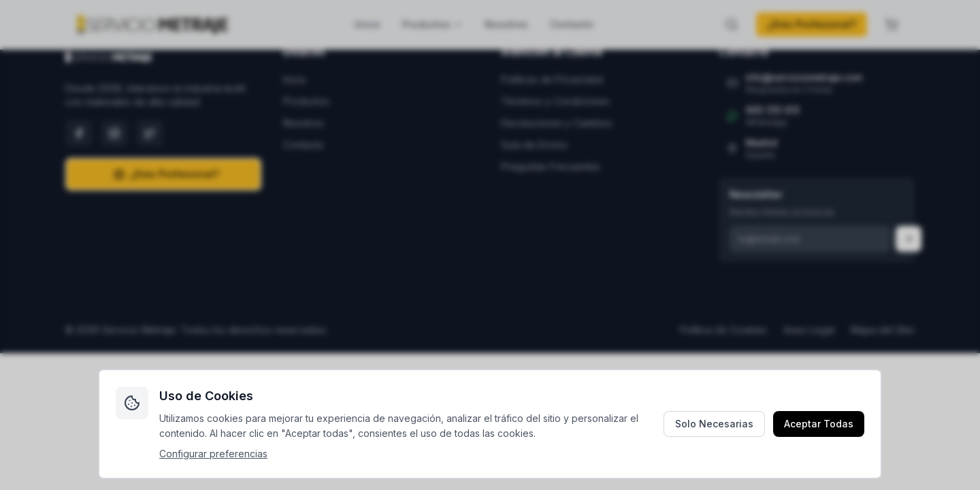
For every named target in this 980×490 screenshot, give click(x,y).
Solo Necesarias (714, 423)
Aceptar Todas (818, 423)
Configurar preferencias (213, 453)
